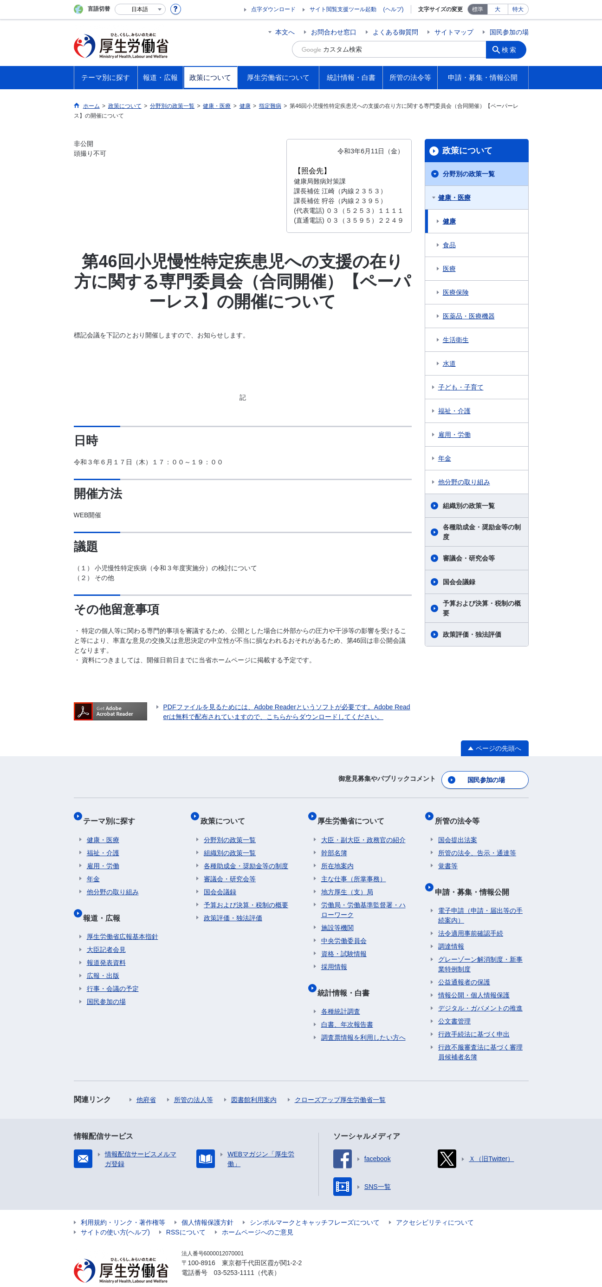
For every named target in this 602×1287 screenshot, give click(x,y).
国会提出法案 (457, 829)
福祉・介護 (454, 411)
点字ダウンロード (273, 9)
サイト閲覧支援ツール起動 (343, 9)
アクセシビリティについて (435, 1204)
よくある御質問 (395, 32)
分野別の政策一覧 (469, 174)
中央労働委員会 (344, 930)
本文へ (285, 32)
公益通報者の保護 (464, 964)
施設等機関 (337, 917)
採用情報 (334, 956)
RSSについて (186, 1214)
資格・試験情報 (344, 943)
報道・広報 (105, 903)
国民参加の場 (509, 32)
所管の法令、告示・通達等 (477, 842)
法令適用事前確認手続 (470, 915)
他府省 (146, 1081)
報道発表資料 (106, 944)
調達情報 (451, 928)
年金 (444, 458)
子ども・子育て (461, 387)
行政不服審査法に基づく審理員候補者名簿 (480, 1034)
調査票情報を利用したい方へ (363, 1019)
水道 (449, 363)
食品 (449, 245)
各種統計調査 (340, 993)
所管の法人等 (193, 1081)
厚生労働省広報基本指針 (122, 918)
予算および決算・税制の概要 (482, 608)
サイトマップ (453, 32)
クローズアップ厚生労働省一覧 (340, 1081)
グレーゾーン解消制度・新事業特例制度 (480, 946)
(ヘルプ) (393, 9)
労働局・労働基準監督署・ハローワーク (363, 899)
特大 (518, 9)
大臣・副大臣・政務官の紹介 (363, 829)
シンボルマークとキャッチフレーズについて (315, 1204)
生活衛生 (456, 339)
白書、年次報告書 (347, 1006)
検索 (512, 49)
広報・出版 (103, 957)
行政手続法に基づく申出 (474, 1016)
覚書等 (448, 855)
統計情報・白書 (347, 978)
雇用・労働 (454, 434)
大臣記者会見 (106, 931)
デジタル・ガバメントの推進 (480, 990)
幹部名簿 (334, 842)
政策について (467, 150)
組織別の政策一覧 (469, 505)
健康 (449, 221)
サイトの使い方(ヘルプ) (115, 1214)
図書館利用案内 (254, 1081)
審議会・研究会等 (469, 558)
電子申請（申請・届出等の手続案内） (480, 897)
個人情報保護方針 (207, 1204)
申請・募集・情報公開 (475, 877)
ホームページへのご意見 (257, 1214)
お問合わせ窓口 (333, 32)
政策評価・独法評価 (472, 634)
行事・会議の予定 (113, 970)
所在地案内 (337, 855)
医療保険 (456, 292)
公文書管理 (454, 1003)
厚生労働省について (354, 814)
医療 (449, 268)
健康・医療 (454, 197)
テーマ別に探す (113, 814)
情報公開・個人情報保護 (474, 977)
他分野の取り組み (464, 482)
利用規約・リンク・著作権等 (123, 1204)
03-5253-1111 (234, 1254)
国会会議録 (459, 582)
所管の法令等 (460, 814)
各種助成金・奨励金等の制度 (482, 532)
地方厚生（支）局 (347, 881)
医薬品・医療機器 (469, 316)
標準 (477, 9)
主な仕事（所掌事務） (353, 868)
